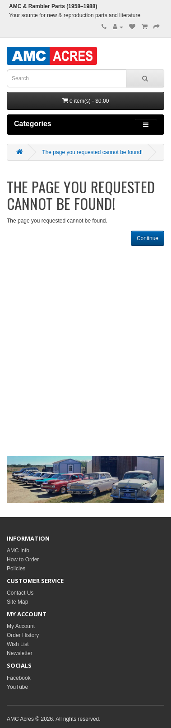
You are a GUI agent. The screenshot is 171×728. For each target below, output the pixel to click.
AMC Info (18, 550)
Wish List (18, 644)
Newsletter (19, 653)
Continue (147, 238)
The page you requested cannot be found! (92, 152)
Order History (23, 635)
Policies (16, 568)
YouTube (17, 687)
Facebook (19, 678)
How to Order (23, 559)
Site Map (17, 602)
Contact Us (20, 593)
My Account (21, 626)
